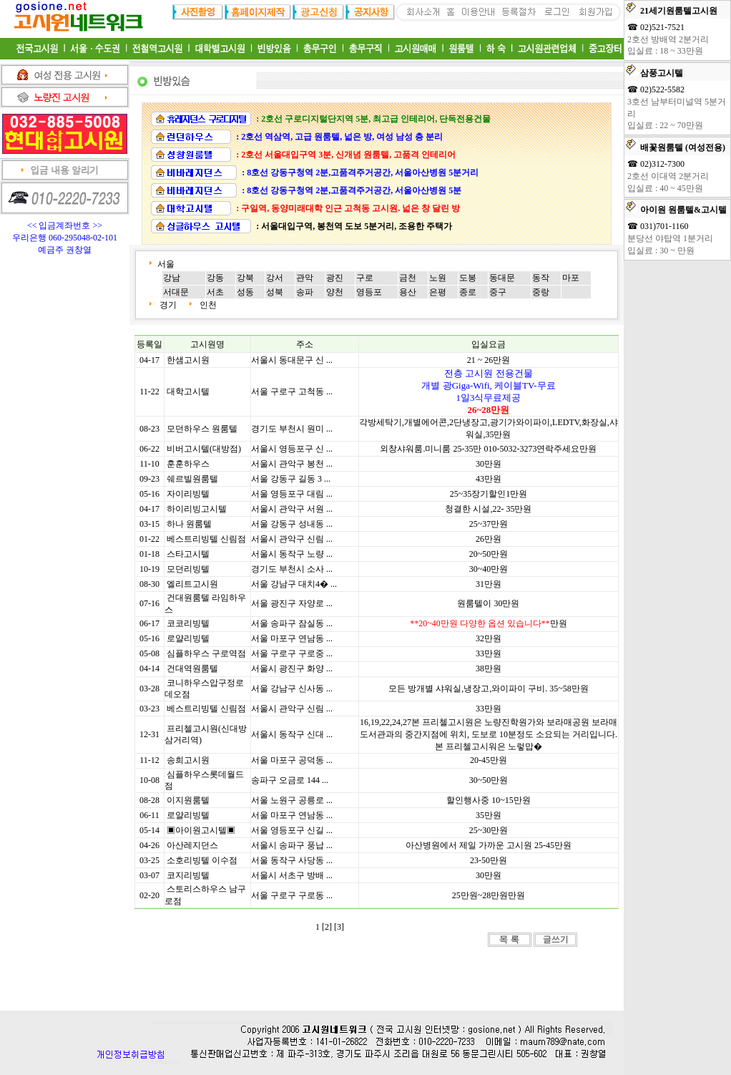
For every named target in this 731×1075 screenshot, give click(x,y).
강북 (245, 278)
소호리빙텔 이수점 (202, 860)
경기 (168, 305)
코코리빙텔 (188, 623)
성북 (274, 292)
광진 (334, 278)
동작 (540, 278)
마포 (570, 278)
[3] (339, 927)
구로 (364, 278)
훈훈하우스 (188, 464)
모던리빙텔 (188, 569)
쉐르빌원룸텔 (192, 479)
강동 (215, 278)
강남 (171, 278)
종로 (467, 292)
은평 (437, 292)
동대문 (502, 278)
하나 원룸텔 (189, 524)
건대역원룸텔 (192, 668)
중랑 (540, 292)
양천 (334, 292)
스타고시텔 (188, 554)
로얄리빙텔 (188, 638)
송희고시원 (188, 760)
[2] (327, 927)
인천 (208, 305)
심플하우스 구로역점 (206, 653)
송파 (304, 292)
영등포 (369, 292)
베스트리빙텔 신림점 (206, 539)
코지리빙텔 (188, 875)
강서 (274, 278)
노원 (437, 278)
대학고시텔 (188, 391)
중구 (497, 292)
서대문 (176, 292)
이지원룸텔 (188, 800)
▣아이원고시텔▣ (201, 830)
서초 (215, 292)
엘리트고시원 (192, 584)
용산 (407, 292)
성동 (245, 292)
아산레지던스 (192, 845)
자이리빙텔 (188, 494)
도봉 (467, 278)
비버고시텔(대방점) (204, 449)
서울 (167, 264)
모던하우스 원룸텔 (202, 429)
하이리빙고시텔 (197, 509)
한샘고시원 (188, 360)
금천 (407, 278)
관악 (304, 278)
